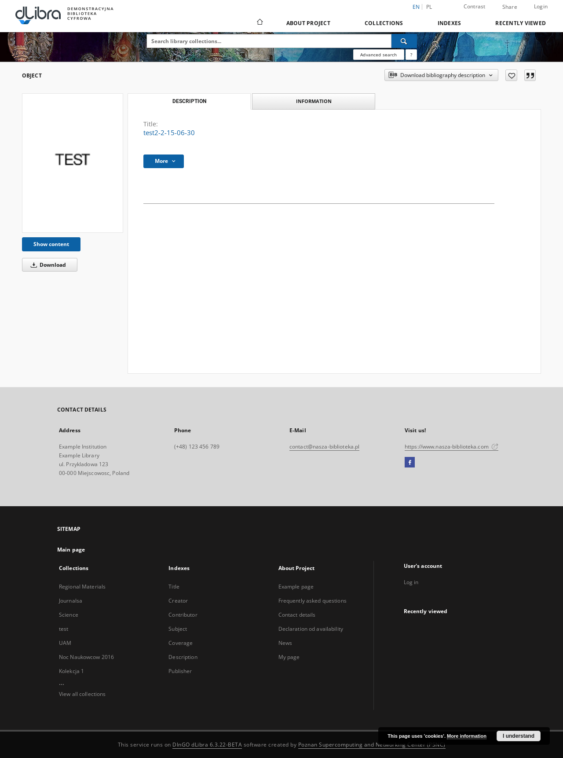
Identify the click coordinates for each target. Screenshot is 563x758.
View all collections (82, 694)
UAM (65, 643)
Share (509, 7)
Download (47, 265)
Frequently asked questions (312, 600)
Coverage (180, 643)
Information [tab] (314, 101)
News (285, 643)
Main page (71, 549)
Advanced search (378, 55)
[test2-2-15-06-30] (72, 163)
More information (466, 736)
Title (173, 586)
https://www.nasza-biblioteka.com (451, 446)
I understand (518, 736)
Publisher (180, 671)
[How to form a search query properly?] (411, 54)
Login (541, 6)
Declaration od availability (310, 629)
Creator (178, 600)
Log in (411, 582)
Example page (296, 586)
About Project (308, 23)
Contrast (475, 6)
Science (68, 614)
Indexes (449, 23)
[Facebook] (410, 463)
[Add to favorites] (511, 75)
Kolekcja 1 (71, 671)
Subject (177, 629)
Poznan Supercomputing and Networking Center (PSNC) (372, 744)
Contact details (297, 614)
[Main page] (259, 23)
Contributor (182, 614)
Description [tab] (189, 101)
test (63, 629)
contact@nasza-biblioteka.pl (324, 446)
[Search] (404, 41)
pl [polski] (429, 7)
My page (289, 657)
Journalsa (70, 600)
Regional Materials (82, 586)
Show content (51, 244)
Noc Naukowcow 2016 (86, 657)
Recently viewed (520, 23)
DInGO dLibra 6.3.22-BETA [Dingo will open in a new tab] (207, 744)
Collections (384, 23)
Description (182, 657)
